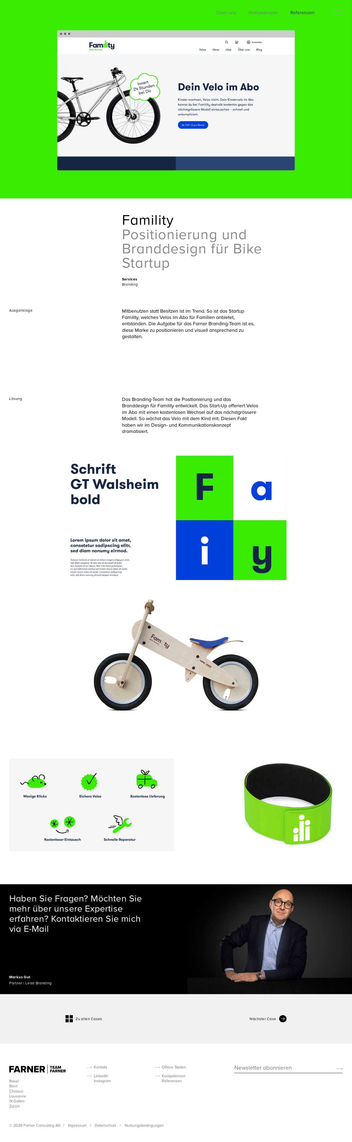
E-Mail (36, 928)
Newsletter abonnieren (263, 1068)
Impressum (78, 1125)
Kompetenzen (263, 12)
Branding (130, 284)
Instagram (102, 1080)
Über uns (226, 12)
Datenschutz (106, 1125)
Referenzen (302, 12)
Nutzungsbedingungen (144, 1125)
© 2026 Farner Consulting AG (35, 1125)
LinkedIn (101, 1075)
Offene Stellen (174, 1067)
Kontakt (100, 1067)
